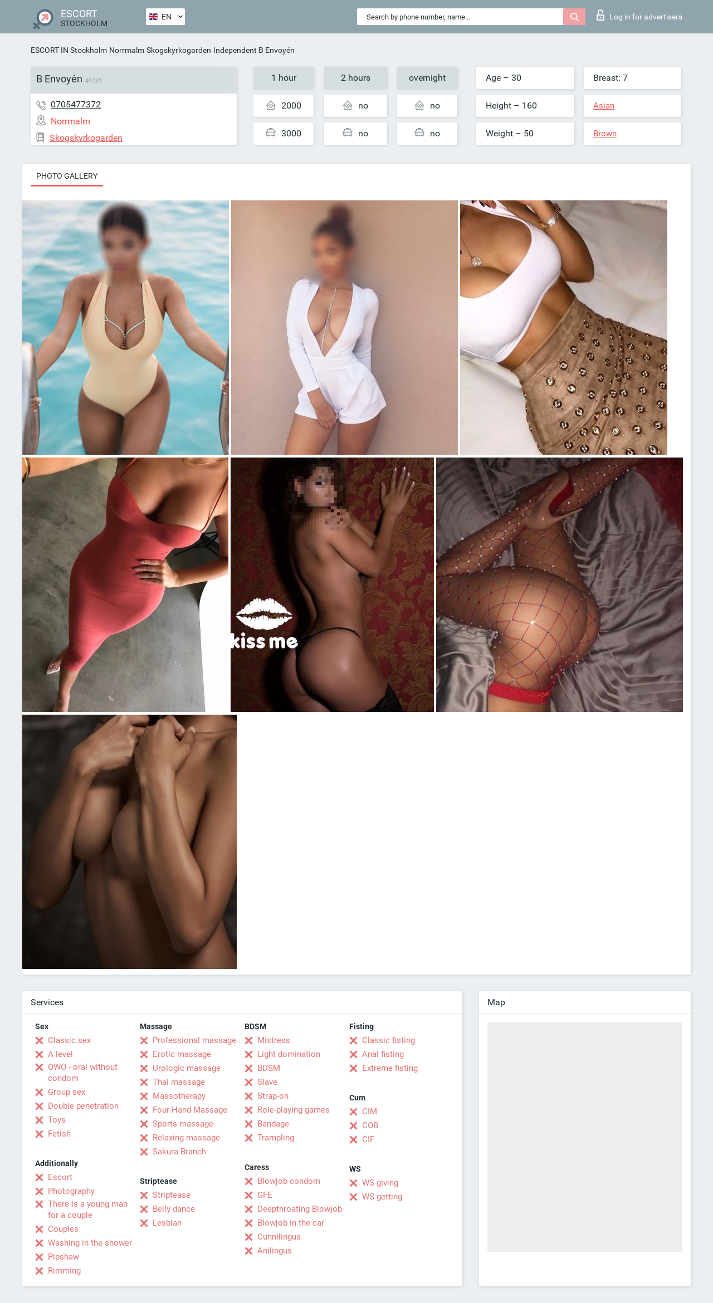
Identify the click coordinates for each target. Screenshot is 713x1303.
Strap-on (273, 1096)
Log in (639, 15)
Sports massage (183, 1124)
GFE (264, 1195)
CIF (368, 1139)
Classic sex (69, 1040)
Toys (57, 1120)
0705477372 (76, 104)
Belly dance (174, 1209)
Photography (71, 1191)
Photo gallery (66, 175)
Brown (605, 134)
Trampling (275, 1138)
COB (370, 1125)
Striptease (172, 1195)
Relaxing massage (186, 1138)
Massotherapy (179, 1096)
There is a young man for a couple (88, 1209)
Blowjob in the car (290, 1223)
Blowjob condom (288, 1181)
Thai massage (179, 1082)
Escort (60, 1177)
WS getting (382, 1197)
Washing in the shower (90, 1243)
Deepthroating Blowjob (299, 1209)
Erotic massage (182, 1054)
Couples (63, 1229)
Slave (267, 1082)
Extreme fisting (390, 1068)
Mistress (273, 1040)
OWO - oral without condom (83, 1072)
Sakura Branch (179, 1152)
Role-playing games (293, 1110)
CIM (369, 1112)
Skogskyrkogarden (178, 50)
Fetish (59, 1134)
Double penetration (83, 1106)
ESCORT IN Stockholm (69, 50)
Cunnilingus (279, 1237)
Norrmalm (126, 50)
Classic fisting (388, 1040)
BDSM (268, 1068)
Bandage (273, 1124)
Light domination (288, 1054)
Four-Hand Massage (190, 1110)
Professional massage (194, 1040)
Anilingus (274, 1251)
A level (60, 1054)
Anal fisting (383, 1054)
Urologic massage (187, 1068)
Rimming (64, 1271)
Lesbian (167, 1223)
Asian (603, 106)
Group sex (66, 1092)
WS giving (380, 1183)
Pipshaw (63, 1257)
